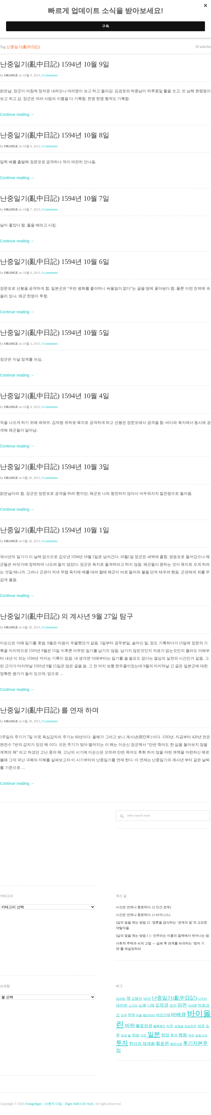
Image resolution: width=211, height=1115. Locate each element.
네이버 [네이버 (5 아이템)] (121, 1005)
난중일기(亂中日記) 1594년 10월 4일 (54, 396)
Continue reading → (17, 114)
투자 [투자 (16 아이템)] (122, 1042)
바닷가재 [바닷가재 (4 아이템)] (163, 1015)
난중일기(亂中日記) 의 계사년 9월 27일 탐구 (66, 616)
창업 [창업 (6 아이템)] (165, 1035)
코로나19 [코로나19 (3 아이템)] (201, 1035)
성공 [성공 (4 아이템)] (201, 1026)
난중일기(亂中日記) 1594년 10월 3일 (54, 466)
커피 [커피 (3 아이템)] (191, 1035)
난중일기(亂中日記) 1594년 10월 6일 (54, 261)
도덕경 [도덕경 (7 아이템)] (161, 1005)
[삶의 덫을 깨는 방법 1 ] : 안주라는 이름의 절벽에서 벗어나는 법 (162, 936)
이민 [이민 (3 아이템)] (143, 1035)
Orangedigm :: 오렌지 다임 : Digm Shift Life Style (59, 1104)
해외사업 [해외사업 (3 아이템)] (176, 1043)
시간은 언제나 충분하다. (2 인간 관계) (143, 907)
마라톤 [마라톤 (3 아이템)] (192, 1005)
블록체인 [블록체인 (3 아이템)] (159, 1026)
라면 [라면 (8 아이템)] (182, 1005)
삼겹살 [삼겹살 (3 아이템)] (179, 1026)
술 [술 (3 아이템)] (129, 1035)
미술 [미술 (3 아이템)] (139, 1015)
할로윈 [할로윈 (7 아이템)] (162, 1043)
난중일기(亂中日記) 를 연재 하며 (49, 710)
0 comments (50, 75)
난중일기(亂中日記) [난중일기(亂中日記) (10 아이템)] (174, 998)
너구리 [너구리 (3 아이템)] (202, 998)
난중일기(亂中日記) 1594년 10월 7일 (54, 198)
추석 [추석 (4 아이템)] (173, 1035)
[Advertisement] (43, 844)
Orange (11, 75)
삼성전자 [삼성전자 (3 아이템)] (190, 1026)
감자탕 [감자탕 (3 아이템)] (120, 998)
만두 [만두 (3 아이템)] (124, 1015)
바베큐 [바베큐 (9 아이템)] (178, 1014)
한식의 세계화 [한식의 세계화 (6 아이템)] (142, 1043)
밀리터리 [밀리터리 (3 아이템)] (149, 1015)
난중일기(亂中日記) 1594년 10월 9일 (54, 64)
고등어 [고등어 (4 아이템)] (136, 999)
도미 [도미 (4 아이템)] (173, 1005)
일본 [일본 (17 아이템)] (154, 1034)
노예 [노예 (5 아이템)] (142, 1005)
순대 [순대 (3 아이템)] (124, 1035)
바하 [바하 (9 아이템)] (130, 1025)
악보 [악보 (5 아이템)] (136, 1035)
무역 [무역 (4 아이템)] (131, 1015)
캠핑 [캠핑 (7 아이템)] (182, 1035)
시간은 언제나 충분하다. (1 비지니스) (143, 915)
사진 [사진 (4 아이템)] (169, 1026)
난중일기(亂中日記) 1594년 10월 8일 (54, 135)
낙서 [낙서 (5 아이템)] (147, 998)
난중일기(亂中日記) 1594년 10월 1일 (54, 530)
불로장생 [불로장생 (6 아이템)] (144, 1025)
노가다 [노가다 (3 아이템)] (133, 1005)
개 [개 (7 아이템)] (128, 998)
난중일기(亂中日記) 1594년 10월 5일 (54, 332)
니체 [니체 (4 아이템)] (150, 1005)
